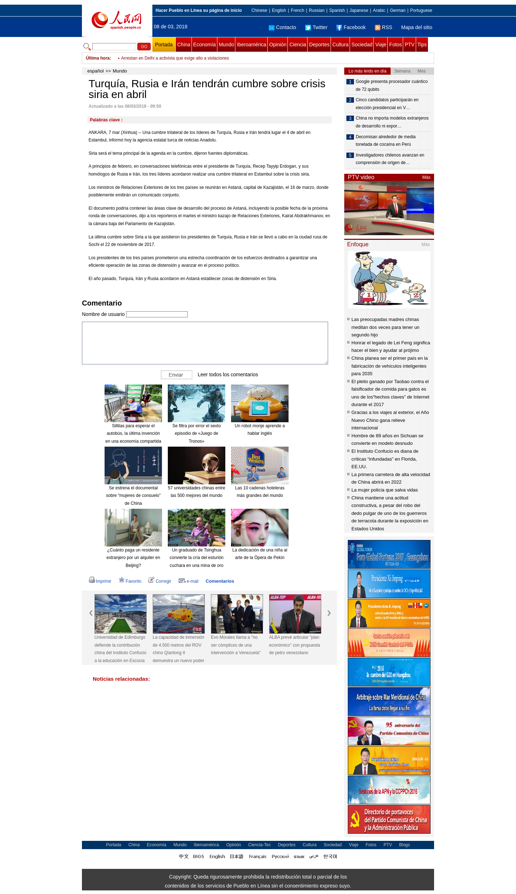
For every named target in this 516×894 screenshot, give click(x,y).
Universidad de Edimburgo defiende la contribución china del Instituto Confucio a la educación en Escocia (120, 649)
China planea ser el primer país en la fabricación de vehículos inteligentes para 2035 (389, 365)
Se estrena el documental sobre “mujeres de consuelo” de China (133, 495)
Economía (204, 44)
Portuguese (421, 10)
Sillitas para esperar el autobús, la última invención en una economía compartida (133, 433)
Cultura (340, 44)
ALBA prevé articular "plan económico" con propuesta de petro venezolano (294, 645)
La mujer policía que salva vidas (384, 490)
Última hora (98, 58)
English (279, 10)
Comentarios (220, 581)
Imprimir (100, 581)
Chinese (259, 10)
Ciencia (297, 44)
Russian (316, 10)
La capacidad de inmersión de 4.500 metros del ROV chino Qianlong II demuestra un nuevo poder (178, 649)
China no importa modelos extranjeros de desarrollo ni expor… (392, 122)
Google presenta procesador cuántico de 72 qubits (392, 85)
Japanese (359, 10)
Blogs (404, 844)
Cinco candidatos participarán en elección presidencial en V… (387, 103)
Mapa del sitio (416, 27)
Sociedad (361, 44)
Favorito (130, 581)
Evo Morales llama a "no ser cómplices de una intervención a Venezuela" (236, 645)
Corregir (159, 581)
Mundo (226, 44)
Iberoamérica (251, 44)
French (297, 10)
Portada (163, 44)
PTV (409, 44)
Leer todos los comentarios (228, 374)
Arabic (379, 10)
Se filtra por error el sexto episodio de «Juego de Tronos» (196, 433)
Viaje (380, 44)
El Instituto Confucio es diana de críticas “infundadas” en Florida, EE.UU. (384, 458)
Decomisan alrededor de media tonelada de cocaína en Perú (386, 140)
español (95, 71)
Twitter (316, 27)
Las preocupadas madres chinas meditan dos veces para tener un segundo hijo (385, 327)
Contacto (282, 27)
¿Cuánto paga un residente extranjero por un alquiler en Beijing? (133, 558)
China (183, 44)
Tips (422, 44)
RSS (383, 27)
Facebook (350, 27)
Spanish (337, 10)
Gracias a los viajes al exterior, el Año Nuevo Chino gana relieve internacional (390, 420)
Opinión (277, 44)
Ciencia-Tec (259, 844)
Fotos (395, 44)
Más (426, 177)
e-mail (189, 581)
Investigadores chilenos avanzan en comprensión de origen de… (390, 159)
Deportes (319, 44)
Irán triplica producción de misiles (153, 57)
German (397, 10)
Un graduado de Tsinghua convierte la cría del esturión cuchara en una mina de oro (197, 558)
